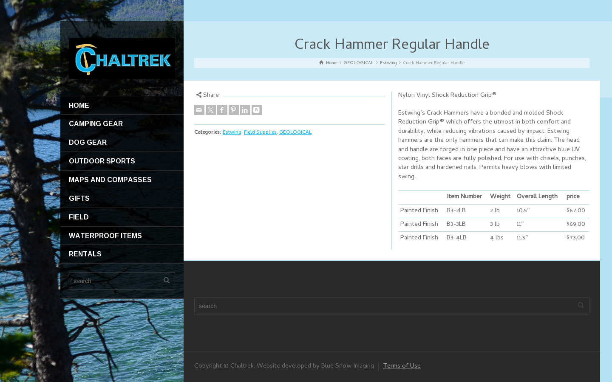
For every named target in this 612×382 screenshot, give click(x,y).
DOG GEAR (88, 142)
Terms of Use (402, 366)
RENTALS (85, 253)
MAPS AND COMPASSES (110, 179)
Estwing (232, 132)
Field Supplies (260, 132)
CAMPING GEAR (96, 123)
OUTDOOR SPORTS (102, 160)
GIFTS (79, 198)
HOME (79, 105)
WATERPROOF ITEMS (105, 235)
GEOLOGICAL (295, 132)
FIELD (79, 217)
